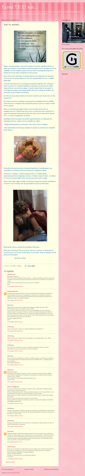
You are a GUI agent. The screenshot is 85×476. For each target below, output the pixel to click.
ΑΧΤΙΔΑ (9, 326)
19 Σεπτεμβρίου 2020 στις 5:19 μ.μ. (15, 381)
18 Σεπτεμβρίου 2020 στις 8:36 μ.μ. (15, 351)
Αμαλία (9, 369)
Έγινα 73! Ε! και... (19, 7)
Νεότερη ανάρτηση (8, 469)
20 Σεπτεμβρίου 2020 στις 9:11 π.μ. (15, 442)
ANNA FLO (10, 446)
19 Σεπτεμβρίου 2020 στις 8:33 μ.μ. (15, 426)
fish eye (9, 305)
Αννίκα (9, 356)
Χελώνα (9, 431)
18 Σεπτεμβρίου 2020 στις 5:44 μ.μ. (15, 286)
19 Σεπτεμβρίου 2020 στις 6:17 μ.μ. (15, 403)
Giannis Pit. (10, 274)
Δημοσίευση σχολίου (10, 462)
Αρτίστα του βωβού (12, 386)
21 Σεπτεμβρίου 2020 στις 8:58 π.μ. (15, 458)
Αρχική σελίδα (29, 469)
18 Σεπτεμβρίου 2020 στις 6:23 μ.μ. (15, 300)
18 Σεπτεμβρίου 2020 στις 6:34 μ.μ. (15, 321)
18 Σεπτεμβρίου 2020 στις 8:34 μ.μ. (15, 340)
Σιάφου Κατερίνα (11, 291)
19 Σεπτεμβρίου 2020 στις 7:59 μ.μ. (15, 415)
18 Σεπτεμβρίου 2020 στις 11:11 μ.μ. (15, 364)
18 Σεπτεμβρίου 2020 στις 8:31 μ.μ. (15, 331)
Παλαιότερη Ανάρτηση (51, 469)
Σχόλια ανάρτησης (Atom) (13, 472)
